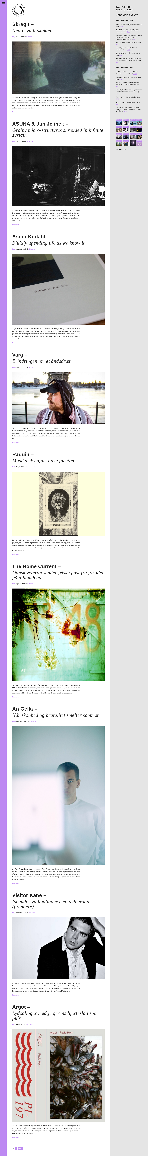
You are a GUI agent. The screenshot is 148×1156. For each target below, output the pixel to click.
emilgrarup (32, 721)
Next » (20, 1148)
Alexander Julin (30, 467)
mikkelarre (29, 37)
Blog (14, 37)
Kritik (14, 141)
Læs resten (15, 112)
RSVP (121, 26)
